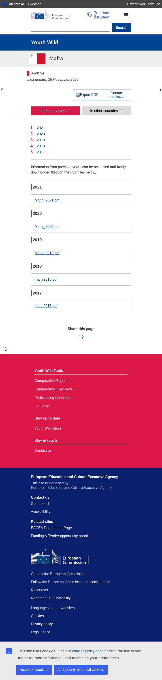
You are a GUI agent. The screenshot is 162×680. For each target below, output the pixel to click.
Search (122, 28)
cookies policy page (87, 651)
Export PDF (89, 95)
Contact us (42, 450)
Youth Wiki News (47, 428)
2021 (41, 128)
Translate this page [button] (101, 14)
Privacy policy (42, 624)
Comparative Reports (51, 381)
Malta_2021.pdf (47, 200)
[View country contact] (117, 94)
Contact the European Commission (58, 574)
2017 (41, 152)
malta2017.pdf (46, 306)
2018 (41, 146)
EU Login (41, 406)
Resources (39, 590)
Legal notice (40, 632)
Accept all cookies (34, 670)
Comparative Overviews (53, 389)
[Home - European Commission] (59, 14)
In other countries (104, 111)
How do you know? (143, 4)
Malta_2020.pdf (47, 227)
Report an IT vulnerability (51, 598)
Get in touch (40, 504)
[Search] (70, 27)
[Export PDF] (88, 94)
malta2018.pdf (46, 279)
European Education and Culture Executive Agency (74, 477)
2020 (41, 134)
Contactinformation (117, 94)
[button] (89, 14)
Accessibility (40, 512)
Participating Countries (52, 398)
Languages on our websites (53, 608)
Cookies (37, 616)
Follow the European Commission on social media (70, 582)
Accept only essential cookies (80, 670)
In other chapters (52, 111)
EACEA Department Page (51, 528)
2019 (41, 140)
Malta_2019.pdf (47, 253)
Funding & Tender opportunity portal (59, 536)
